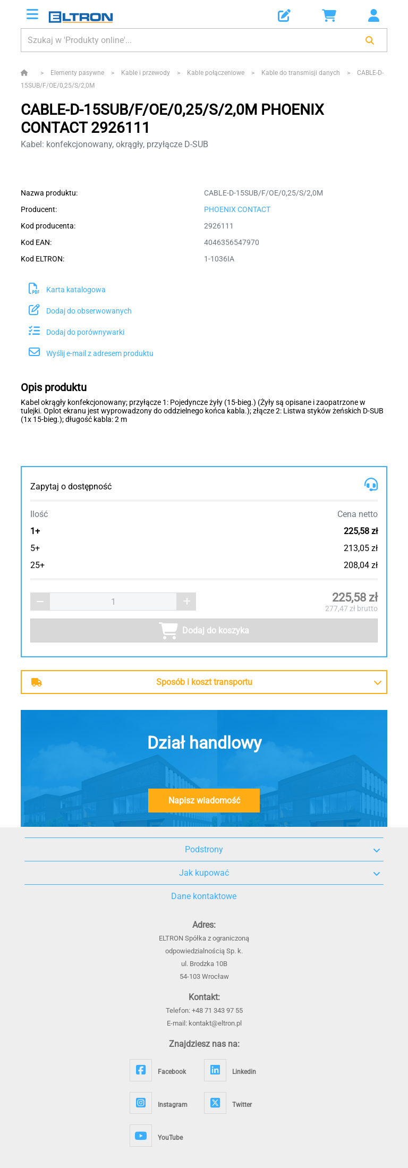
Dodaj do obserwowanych (80, 311)
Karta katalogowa (67, 289)
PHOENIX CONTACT (237, 209)
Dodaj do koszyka (204, 630)
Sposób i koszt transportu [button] (141, 682)
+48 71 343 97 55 (217, 1010)
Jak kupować (279, 873)
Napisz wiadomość (204, 800)
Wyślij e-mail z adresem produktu (91, 353)
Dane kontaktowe (203, 896)
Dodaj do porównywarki (76, 332)
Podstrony (282, 849)
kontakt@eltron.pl (215, 1023)
